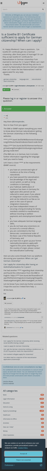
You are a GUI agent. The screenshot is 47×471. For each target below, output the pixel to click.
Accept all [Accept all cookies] (23, 454)
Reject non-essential (23, 460)
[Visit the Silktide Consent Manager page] (41, 465)
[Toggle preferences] (10, 465)
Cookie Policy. (23, 448)
